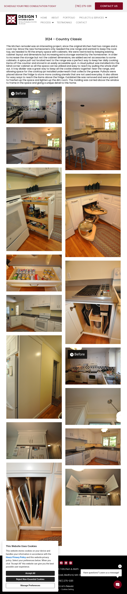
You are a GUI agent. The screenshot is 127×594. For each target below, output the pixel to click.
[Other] (71, 563)
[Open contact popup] (117, 584)
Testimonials (64, 22)
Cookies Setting (67, 589)
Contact (81, 22)
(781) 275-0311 (83, 6)
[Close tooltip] (120, 566)
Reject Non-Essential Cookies (30, 579)
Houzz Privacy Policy (16, 557)
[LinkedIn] (66, 563)
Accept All (30, 573)
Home (44, 17)
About (55, 17)
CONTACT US (109, 6)
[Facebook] (61, 563)
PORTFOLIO (69, 17)
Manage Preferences (30, 585)
